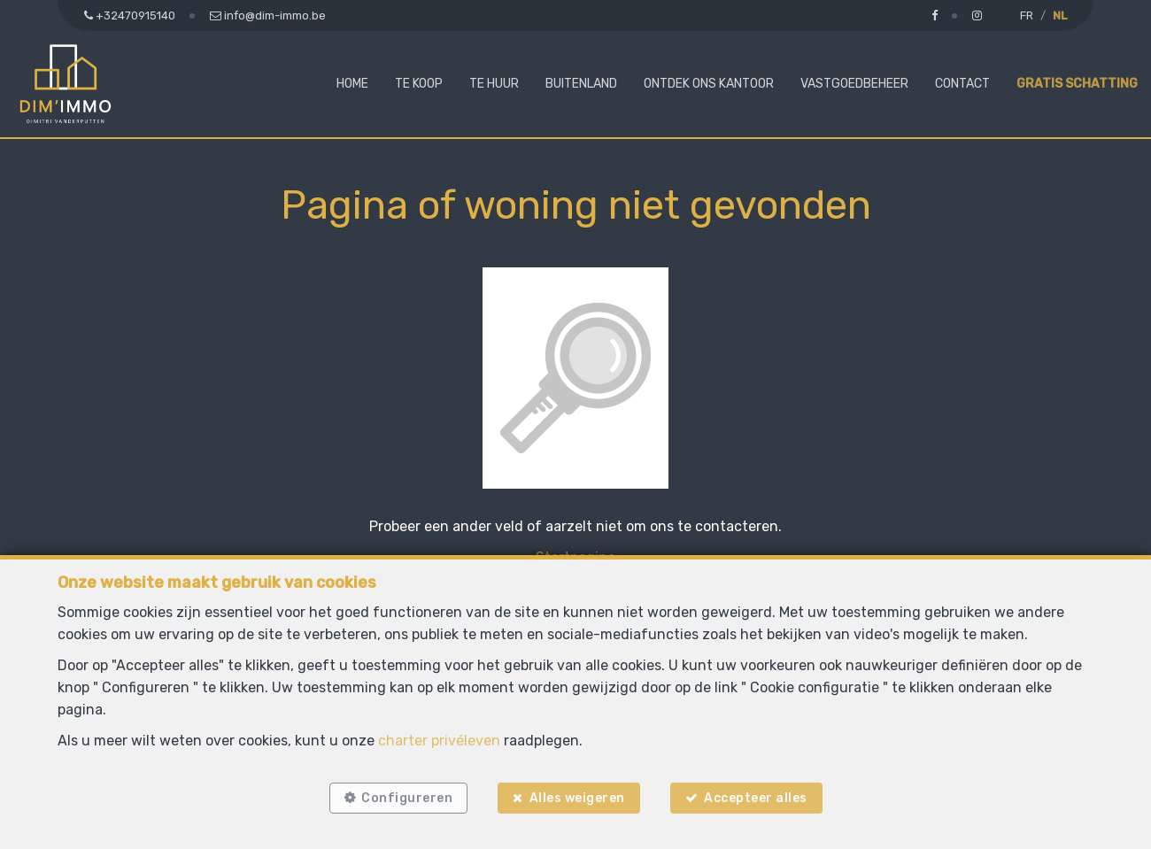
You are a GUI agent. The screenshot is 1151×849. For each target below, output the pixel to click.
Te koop (419, 83)
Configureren (406, 798)
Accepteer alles (755, 798)
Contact (962, 83)
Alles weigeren (577, 798)
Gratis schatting (1077, 83)
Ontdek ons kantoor (709, 83)
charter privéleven (439, 740)
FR (1026, 15)
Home (352, 83)
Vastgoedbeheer (854, 83)
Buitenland (581, 83)
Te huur (494, 83)
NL (1060, 15)
